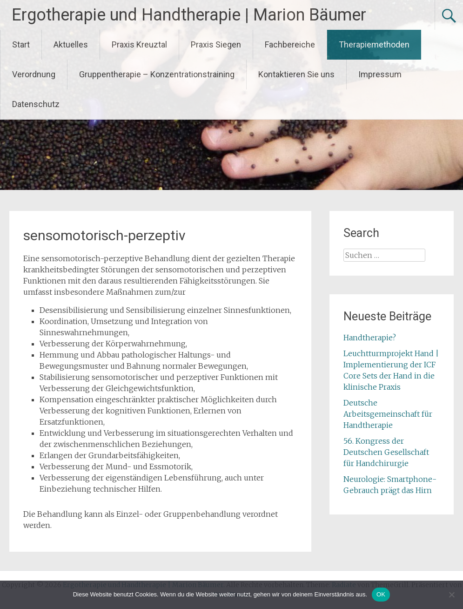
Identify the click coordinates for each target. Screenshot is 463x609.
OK (380, 594)
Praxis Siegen (216, 44)
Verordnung (33, 74)
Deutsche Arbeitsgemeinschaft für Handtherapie (387, 414)
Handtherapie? (369, 337)
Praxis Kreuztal (139, 44)
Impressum (380, 74)
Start (21, 44)
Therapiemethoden (374, 44)
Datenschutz (36, 104)
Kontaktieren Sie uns (296, 74)
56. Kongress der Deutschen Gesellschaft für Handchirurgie (386, 452)
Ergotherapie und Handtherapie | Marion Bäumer (189, 15)
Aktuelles (71, 44)
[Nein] (451, 594)
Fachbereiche (290, 44)
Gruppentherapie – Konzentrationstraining (157, 74)
